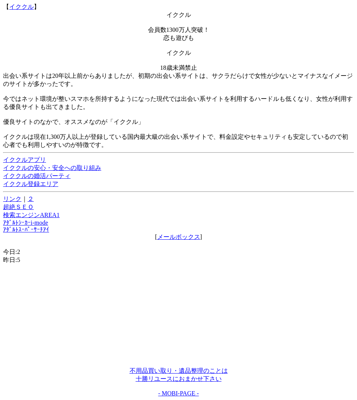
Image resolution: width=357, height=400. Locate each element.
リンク (12, 199)
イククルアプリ (24, 159)
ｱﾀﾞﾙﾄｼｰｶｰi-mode (25, 222)
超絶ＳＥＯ (18, 207)
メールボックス (178, 237)
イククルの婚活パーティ (37, 176)
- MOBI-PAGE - (178, 393)
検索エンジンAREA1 (31, 215)
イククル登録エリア (30, 184)
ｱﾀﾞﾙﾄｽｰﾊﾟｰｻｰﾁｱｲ (26, 229)
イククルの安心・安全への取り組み (52, 168)
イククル (21, 6)
